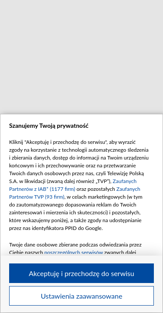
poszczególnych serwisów (73, 252)
